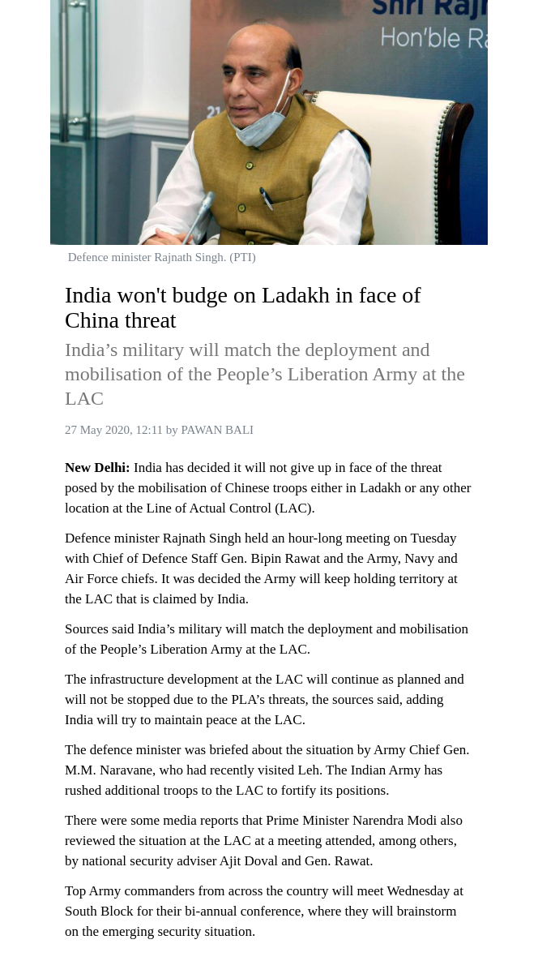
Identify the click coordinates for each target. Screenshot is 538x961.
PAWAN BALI (217, 429)
